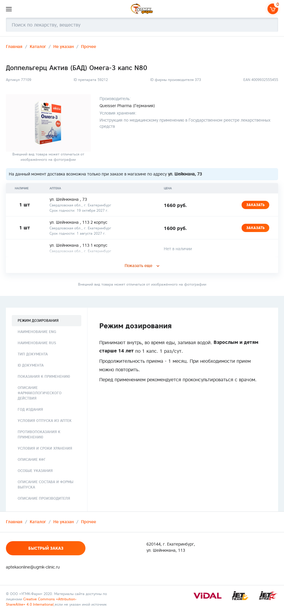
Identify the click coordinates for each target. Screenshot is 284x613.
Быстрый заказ (45, 548)
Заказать (255, 205)
